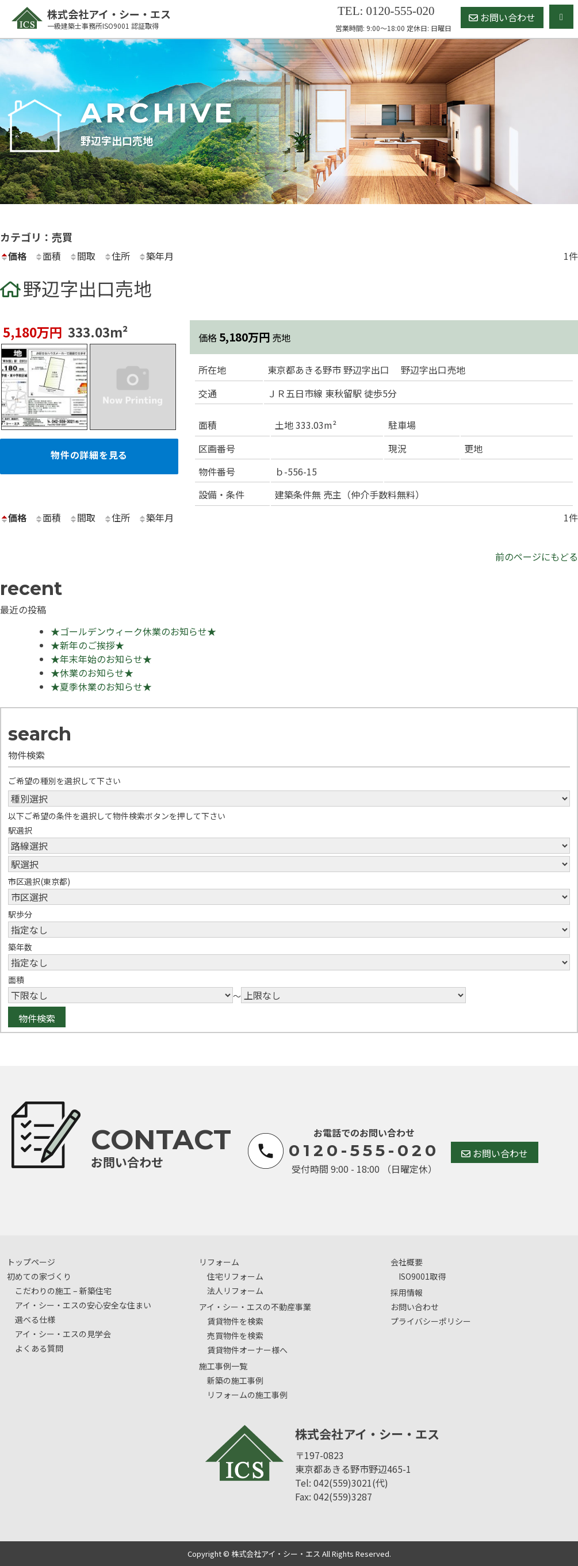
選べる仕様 (35, 1319)
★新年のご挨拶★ (87, 645)
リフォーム (219, 1262)
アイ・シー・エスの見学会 (63, 1333)
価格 (13, 256)
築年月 (156, 256)
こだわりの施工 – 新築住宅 (63, 1290)
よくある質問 (39, 1348)
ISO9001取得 (422, 1276)
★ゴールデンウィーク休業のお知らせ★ (133, 631)
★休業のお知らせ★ (92, 673)
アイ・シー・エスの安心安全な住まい (83, 1305)
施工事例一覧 (223, 1366)
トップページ (31, 1262)
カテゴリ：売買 (36, 236)
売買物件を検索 (235, 1335)
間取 (82, 256)
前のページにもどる (536, 556)
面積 (48, 256)
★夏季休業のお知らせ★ (101, 686)
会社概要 (407, 1262)
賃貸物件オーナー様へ (247, 1350)
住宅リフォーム (235, 1276)
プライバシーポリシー (431, 1321)
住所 (117, 256)
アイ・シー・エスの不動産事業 (255, 1306)
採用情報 (407, 1292)
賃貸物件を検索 (235, 1321)
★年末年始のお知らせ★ (101, 659)
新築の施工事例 (235, 1380)
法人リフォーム (235, 1290)
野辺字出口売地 (87, 288)
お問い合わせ (502, 17)
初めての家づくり (39, 1276)
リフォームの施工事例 (247, 1394)
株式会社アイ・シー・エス (93, 19)
